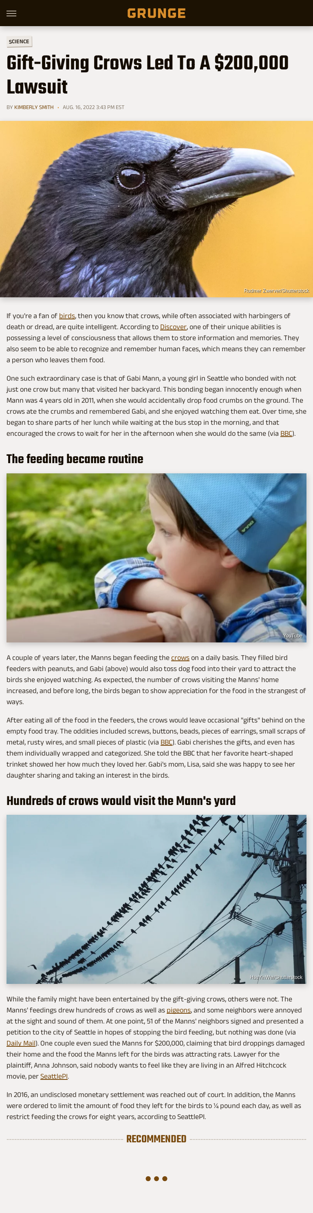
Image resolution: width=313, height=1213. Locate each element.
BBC (286, 433)
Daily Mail (21, 1043)
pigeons (179, 1010)
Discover (173, 327)
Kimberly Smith (34, 107)
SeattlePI (54, 1076)
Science (19, 41)
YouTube (292, 635)
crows (180, 657)
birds (67, 316)
